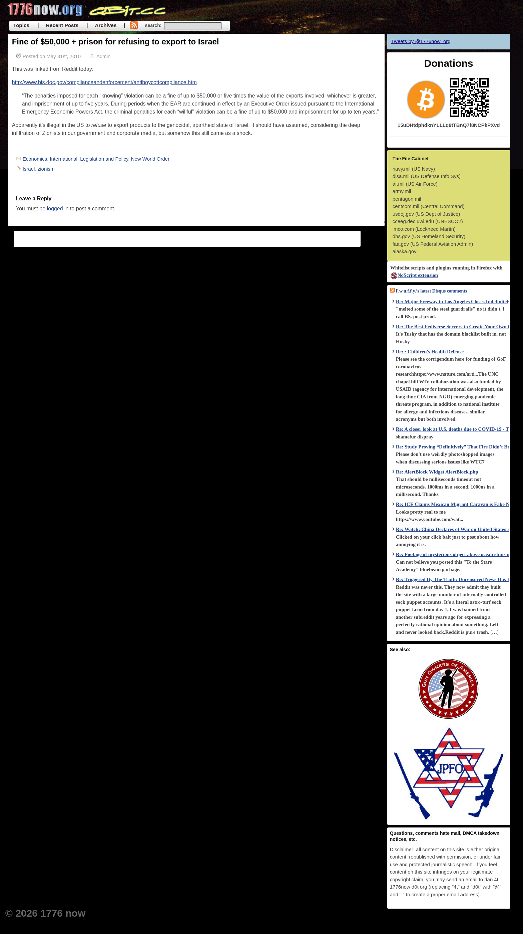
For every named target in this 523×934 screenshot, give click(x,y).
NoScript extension (414, 275)
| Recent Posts (57, 25)
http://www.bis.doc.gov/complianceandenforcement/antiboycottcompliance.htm (104, 82)
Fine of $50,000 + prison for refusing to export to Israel (115, 41)
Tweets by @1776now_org (421, 41)
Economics (35, 159)
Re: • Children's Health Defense (430, 351)
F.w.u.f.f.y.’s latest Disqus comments (431, 291)
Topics (21, 25)
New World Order (150, 159)
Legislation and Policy (104, 159)
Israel (29, 169)
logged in (58, 208)
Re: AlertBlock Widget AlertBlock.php (437, 472)
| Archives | (105, 25)
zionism (46, 169)
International (63, 159)
